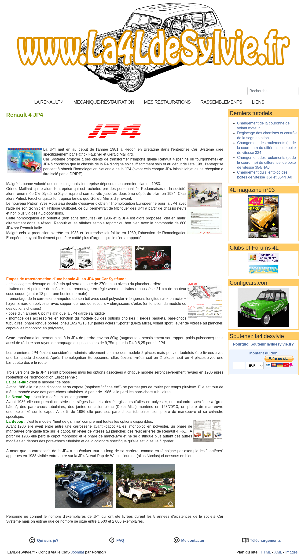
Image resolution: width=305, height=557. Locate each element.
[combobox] (272, 91)
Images (291, 552)
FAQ (119, 540)
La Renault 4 (48, 102)
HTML (266, 552)
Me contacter (192, 540)
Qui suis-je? (47, 540)
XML (278, 552)
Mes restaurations (167, 102)
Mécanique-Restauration (103, 102)
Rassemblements (221, 102)
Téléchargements (265, 540)
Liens (258, 102)
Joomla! (77, 552)
